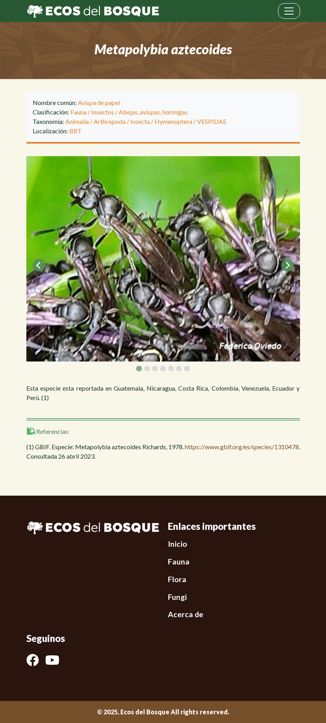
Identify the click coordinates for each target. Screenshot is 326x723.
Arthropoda (109, 121)
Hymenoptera (173, 121)
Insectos (102, 112)
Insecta (140, 121)
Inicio (177, 543)
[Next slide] (287, 265)
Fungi (177, 596)
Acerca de (185, 614)
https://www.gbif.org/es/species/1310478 (242, 446)
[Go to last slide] (39, 265)
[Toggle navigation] (289, 11)
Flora (177, 579)
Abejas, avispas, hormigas (153, 112)
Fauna (78, 112)
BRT (75, 131)
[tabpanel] (163, 259)
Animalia (77, 121)
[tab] (139, 368)
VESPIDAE (212, 121)
